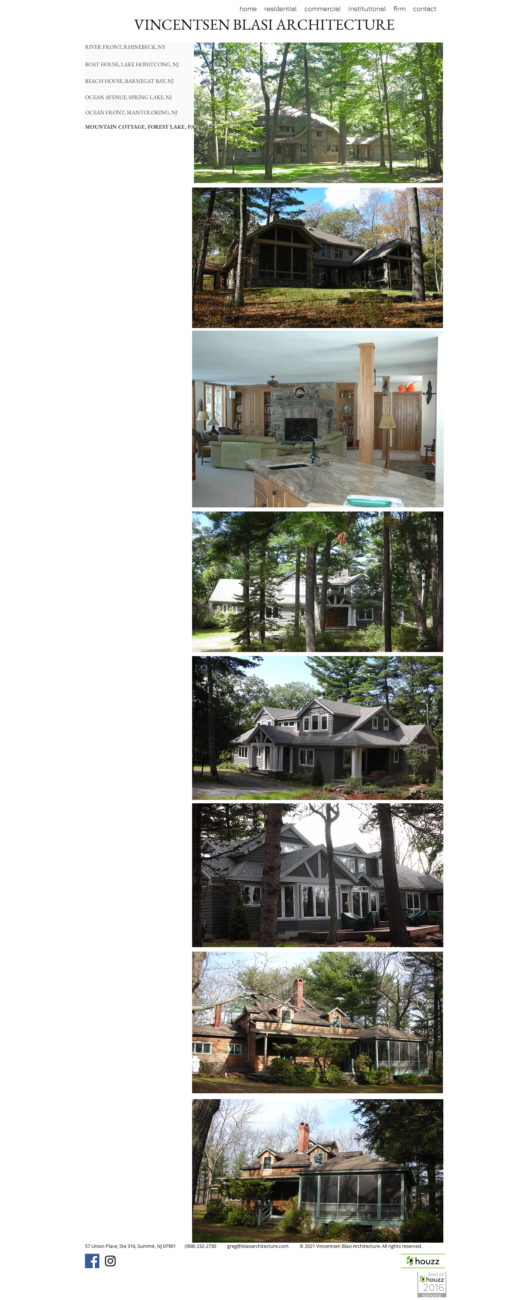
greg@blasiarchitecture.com (258, 1246)
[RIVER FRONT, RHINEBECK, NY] (128, 46)
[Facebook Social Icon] (92, 1261)
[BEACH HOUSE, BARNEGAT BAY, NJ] (131, 80)
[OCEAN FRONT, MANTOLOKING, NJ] (131, 112)
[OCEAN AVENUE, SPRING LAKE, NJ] (131, 97)
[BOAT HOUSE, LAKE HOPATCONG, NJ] (134, 64)
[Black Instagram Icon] (110, 1261)
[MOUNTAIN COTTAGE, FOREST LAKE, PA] (140, 126)
